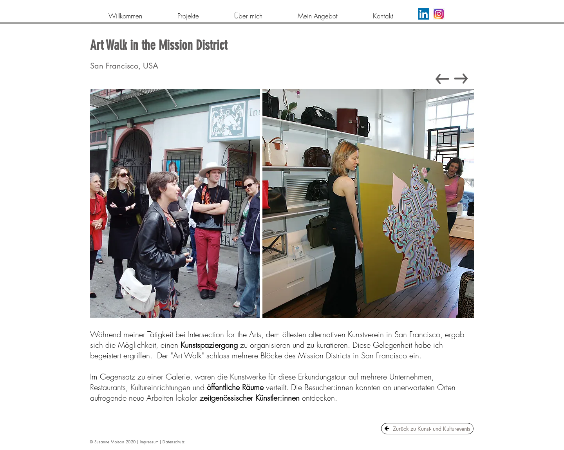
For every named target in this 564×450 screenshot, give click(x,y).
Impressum (149, 442)
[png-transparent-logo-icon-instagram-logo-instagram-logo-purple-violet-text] (439, 14)
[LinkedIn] (423, 14)
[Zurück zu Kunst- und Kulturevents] (427, 428)
